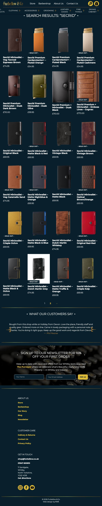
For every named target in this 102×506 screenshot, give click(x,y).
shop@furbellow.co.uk (28, 459)
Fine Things (78, 10)
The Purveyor (24, 367)
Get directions (24, 478)
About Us (58, 3)
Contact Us (72, 3)
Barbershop (44, 3)
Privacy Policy (24, 443)
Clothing (13, 11)
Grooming (49, 11)
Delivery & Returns (26, 435)
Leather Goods (64, 10)
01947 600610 (24, 463)
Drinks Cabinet (92, 10)
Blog (20, 415)
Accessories (31, 11)
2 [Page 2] (50, 303)
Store (32, 3)
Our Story (22, 411)
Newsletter (23, 419)
